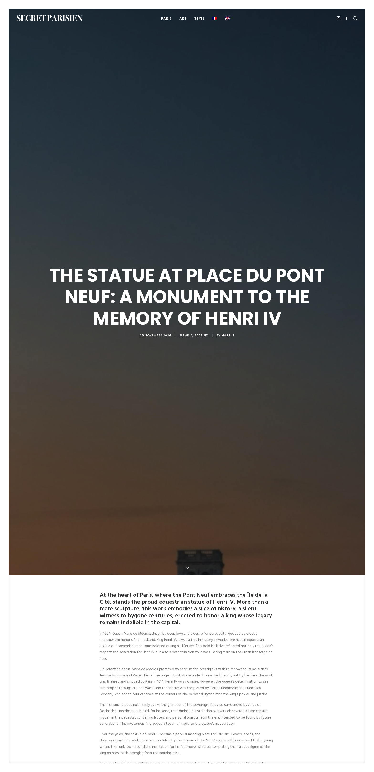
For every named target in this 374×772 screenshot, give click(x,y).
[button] (228, 18)
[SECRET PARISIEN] (50, 18)
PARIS (166, 18)
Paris (187, 335)
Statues (201, 335)
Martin (227, 335)
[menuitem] (166, 18)
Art (183, 18)
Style (199, 18)
